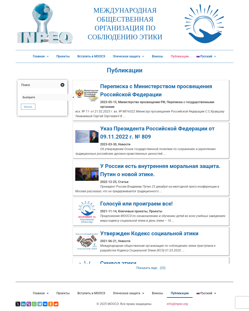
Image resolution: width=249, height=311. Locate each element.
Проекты (63, 56)
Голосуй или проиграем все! (151, 204)
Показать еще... (151, 268)
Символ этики (151, 263)
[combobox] (48, 97)
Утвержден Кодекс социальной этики (151, 233)
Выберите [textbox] (29, 97)
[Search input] (39, 84)
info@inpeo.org (177, 304)
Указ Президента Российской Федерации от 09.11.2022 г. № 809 (151, 133)
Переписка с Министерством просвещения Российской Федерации (151, 90)
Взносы (157, 56)
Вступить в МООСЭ (91, 56)
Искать (28, 106)
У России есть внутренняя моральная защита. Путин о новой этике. (151, 170)
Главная (41, 56)
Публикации (180, 56)
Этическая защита (128, 56)
